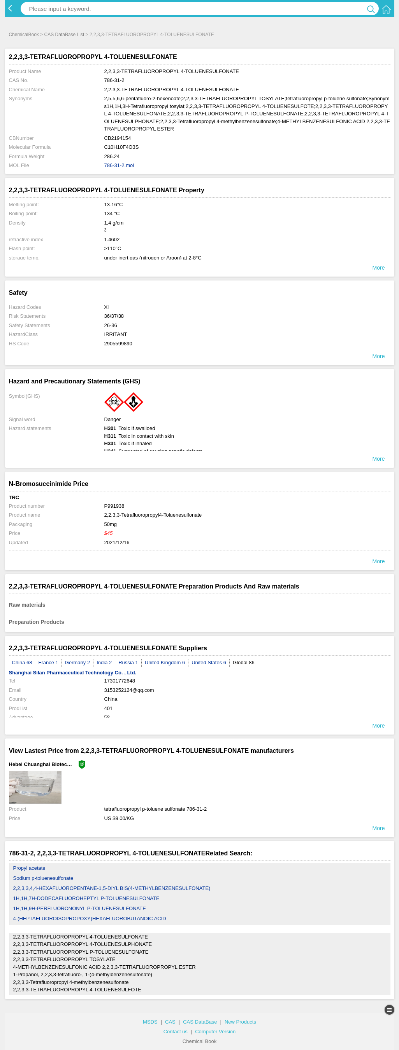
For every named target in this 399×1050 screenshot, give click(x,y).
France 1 (48, 662)
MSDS (150, 1022)
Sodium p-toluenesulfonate (43, 878)
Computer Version (215, 1031)
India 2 (104, 662)
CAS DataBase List (64, 34)
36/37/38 (114, 316)
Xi (106, 307)
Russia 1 (128, 662)
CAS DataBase (200, 1022)
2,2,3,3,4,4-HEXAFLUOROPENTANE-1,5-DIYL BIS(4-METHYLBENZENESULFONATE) (112, 888)
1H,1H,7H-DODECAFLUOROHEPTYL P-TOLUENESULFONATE (86, 898)
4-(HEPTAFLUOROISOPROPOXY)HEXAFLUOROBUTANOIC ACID (89, 918)
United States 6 (209, 662)
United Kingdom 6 (165, 662)
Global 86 (244, 662)
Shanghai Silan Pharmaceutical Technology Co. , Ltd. (73, 673)
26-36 (110, 325)
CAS (170, 1022)
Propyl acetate (29, 868)
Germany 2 (77, 662)
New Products (240, 1022)
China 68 (22, 662)
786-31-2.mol (119, 165)
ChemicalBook (24, 34)
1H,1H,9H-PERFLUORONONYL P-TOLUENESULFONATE (79, 908)
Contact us (175, 1031)
